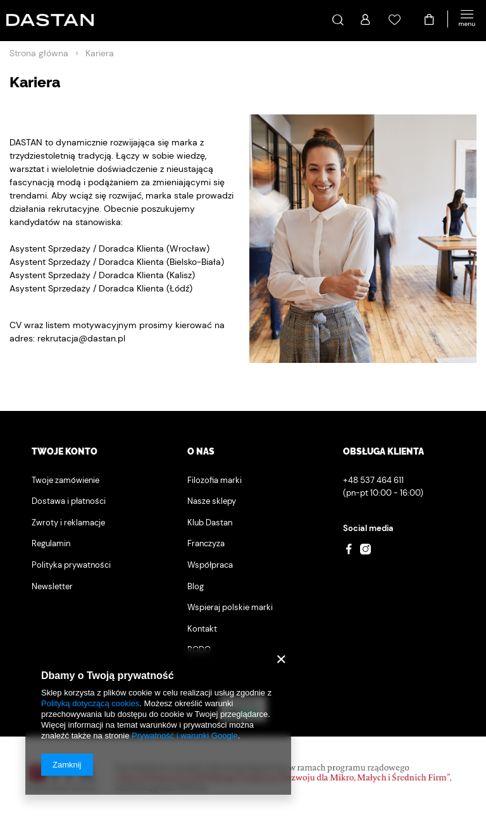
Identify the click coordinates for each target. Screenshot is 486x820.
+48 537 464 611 (373, 480)
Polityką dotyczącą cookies (90, 703)
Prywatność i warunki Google (185, 735)
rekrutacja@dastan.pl (81, 338)
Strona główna (38, 53)
